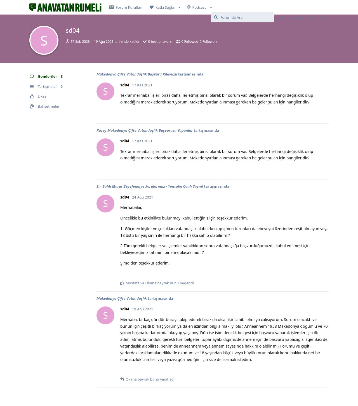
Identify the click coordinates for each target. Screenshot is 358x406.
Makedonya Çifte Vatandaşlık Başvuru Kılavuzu (136, 74)
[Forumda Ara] (242, 17)
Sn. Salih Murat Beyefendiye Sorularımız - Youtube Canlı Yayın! (149, 186)
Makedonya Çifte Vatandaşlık (121, 298)
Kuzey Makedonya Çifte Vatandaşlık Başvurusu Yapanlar (144, 130)
